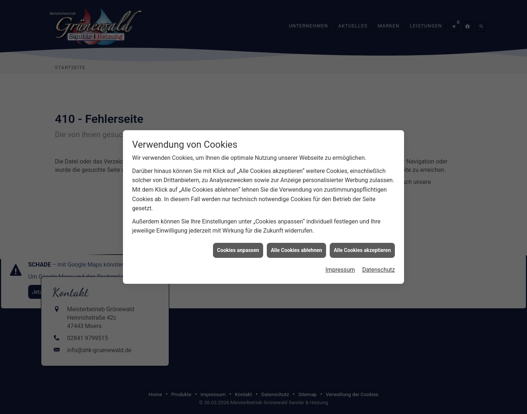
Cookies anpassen (238, 247)
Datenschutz (378, 267)
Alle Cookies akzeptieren (362, 247)
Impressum (340, 267)
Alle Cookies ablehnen (296, 247)
